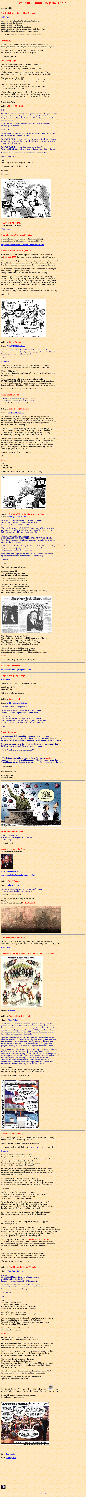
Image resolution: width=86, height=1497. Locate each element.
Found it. (4, 1151)
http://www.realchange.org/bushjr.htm (16, 670)
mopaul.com (11, 1010)
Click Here (5, 17)
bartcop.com (11, 1458)
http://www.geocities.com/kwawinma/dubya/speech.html (22, 245)
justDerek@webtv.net (16, 413)
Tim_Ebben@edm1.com (17, 1271)
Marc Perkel (12, 1020)
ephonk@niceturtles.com (16, 516)
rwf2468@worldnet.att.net (17, 703)
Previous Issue (11, 1454)
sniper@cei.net (13, 885)
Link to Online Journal (10, 871)
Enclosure (5, 361)
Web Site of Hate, (36, 1147)
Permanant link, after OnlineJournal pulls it (18, 875)
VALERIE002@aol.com (16, 346)
